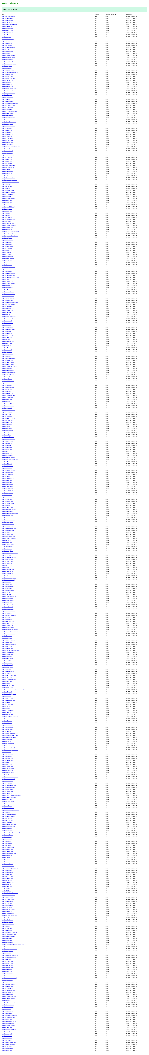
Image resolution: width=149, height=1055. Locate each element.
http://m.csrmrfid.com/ (7, 360)
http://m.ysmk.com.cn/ (7, 1013)
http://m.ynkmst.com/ (7, 930)
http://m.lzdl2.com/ (6, 312)
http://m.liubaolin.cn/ (7, 173)
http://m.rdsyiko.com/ (7, 416)
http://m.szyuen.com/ (7, 598)
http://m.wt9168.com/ (7, 876)
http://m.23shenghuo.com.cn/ (9, 932)
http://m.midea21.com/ (7, 835)
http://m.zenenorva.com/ (8, 155)
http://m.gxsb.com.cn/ (7, 897)
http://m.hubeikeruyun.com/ (9, 538)
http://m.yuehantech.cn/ (8, 913)
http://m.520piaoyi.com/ (8, 967)
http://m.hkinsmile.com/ (8, 370)
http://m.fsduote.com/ (7, 534)
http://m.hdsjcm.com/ (7, 928)
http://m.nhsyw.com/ (7, 555)
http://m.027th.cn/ (6, 890)
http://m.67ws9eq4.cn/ (7, 571)
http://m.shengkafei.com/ (8, 117)
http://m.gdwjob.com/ (7, 484)
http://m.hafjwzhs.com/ (7, 864)
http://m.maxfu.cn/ (6, 582)
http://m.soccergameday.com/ (9, 24)
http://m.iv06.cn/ (6, 314)
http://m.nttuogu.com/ (7, 718)
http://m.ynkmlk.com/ (7, 153)
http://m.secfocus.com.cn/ (8, 92)
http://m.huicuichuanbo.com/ (9, 90)
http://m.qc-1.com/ (6, 617)
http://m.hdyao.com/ (7, 49)
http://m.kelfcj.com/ (7, 691)
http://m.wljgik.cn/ (6, 845)
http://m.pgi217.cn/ (6, 401)
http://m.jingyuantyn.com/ (8, 536)
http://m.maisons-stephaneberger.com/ (12, 795)
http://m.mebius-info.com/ (8, 283)
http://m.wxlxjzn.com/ (7, 233)
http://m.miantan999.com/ (8, 55)
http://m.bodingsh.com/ (8, 743)
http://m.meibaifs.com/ (7, 354)
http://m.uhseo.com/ (7, 532)
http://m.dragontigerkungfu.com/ (10, 459)
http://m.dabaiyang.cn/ (7, 625)
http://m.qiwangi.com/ (7, 861)
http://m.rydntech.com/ (7, 397)
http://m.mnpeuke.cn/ (7, 781)
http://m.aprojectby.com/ (8, 727)
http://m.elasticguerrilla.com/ (9, 853)
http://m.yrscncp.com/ (7, 522)
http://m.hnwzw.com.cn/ (8, 768)
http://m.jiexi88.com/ (7, 764)
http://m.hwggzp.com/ (7, 124)
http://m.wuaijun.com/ (7, 1011)
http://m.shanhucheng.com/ (9, 577)
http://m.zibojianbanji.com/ (8, 275)
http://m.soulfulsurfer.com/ (8, 18)
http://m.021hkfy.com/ (7, 194)
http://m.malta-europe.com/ (9, 814)
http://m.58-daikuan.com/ (8, 410)
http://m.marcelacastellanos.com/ (10, 650)
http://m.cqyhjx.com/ (7, 200)
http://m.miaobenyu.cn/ (8, 478)
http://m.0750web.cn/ (7, 729)
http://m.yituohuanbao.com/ (9, 644)
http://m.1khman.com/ (7, 393)
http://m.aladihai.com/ (7, 246)
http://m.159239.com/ (7, 287)
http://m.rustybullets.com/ (8, 262)
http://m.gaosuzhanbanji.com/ (9, 915)
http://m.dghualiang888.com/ (9, 225)
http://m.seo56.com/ (7, 343)
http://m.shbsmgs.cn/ (7, 658)
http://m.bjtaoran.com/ (7, 227)
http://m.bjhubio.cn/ (7, 271)
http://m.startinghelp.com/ (8, 936)
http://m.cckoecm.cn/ (7, 665)
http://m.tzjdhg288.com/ (8, 437)
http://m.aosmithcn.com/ (8, 586)
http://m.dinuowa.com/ (7, 472)
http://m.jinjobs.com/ (7, 202)
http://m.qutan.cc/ (6, 953)
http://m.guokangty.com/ (8, 754)
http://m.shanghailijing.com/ (9, 694)
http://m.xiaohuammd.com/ (9, 372)
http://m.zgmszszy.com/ (8, 364)
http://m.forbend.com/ (7, 455)
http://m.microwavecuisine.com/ (10, 776)
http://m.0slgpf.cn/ (6, 712)
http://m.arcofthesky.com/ (8, 105)
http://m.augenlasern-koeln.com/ (10, 716)
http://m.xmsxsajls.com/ (8, 291)
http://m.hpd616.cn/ (7, 783)
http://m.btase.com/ (7, 136)
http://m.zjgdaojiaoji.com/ (8, 747)
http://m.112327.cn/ (7, 880)
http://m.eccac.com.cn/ (7, 725)
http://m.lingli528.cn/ (7, 161)
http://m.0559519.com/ (7, 573)
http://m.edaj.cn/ (6, 451)
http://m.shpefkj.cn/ (7, 242)
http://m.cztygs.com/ (7, 677)
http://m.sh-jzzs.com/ (7, 318)
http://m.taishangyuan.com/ (9, 269)
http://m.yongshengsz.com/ (9, 797)
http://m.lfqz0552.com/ (7, 687)
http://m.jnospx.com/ (7, 449)
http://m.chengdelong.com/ (9, 984)
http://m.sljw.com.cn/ (7, 130)
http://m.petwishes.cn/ (7, 1031)
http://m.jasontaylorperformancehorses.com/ (13, 944)
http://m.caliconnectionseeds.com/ (10, 277)
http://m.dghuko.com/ (7, 59)
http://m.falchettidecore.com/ (9, 957)
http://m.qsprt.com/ (6, 99)
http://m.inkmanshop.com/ (8, 126)
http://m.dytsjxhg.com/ (7, 793)
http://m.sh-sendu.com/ (8, 801)
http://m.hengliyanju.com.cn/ (9, 596)
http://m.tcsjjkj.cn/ (6, 669)
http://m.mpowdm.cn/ (7, 28)
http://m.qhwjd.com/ (7, 248)
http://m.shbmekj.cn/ (7, 333)
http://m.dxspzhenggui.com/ (9, 1042)
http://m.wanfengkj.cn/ (7, 159)
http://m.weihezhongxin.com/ (9, 978)
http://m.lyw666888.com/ (8, 206)
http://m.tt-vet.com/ (6, 837)
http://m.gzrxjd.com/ (7, 238)
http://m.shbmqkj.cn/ (7, 26)
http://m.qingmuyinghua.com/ (9, 180)
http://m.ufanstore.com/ (8, 973)
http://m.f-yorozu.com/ (7, 281)
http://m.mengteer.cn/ (7, 119)
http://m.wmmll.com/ (7, 870)
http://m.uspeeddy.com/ (8, 671)
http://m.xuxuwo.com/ (7, 872)
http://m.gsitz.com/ (6, 594)
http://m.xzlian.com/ (7, 656)
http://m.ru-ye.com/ (7, 1046)
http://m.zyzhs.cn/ (6, 445)
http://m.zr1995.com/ (7, 391)
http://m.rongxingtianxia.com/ (9, 111)
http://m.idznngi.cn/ (7, 1033)
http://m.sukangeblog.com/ (8, 816)
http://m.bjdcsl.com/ (7, 822)
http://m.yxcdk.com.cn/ (7, 905)
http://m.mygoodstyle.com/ (8, 990)
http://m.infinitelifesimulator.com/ (10, 513)
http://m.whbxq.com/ (7, 480)
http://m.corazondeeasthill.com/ (10, 955)
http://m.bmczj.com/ (7, 204)
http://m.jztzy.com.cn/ (7, 74)
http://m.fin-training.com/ (8, 190)
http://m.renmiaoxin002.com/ (9, 1029)
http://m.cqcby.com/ (7, 306)
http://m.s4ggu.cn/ (6, 762)
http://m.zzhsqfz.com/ (7, 919)
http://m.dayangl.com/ (7, 107)
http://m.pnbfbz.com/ (7, 443)
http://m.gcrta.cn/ (6, 702)
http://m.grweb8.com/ (7, 942)
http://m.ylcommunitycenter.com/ (10, 235)
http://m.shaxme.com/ (7, 20)
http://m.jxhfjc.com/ (7, 349)
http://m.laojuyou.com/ (7, 963)
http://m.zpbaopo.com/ (7, 994)
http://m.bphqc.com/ (7, 575)
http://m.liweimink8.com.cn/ (9, 121)
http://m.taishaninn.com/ (8, 623)
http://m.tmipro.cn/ (6, 567)
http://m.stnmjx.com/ (7, 66)
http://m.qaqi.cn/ (6, 745)
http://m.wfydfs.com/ (7, 260)
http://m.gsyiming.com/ (7, 609)
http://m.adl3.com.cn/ (7, 335)
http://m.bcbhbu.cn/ (7, 347)
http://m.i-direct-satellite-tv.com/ (10, 893)
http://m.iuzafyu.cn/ (7, 818)
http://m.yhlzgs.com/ (7, 461)
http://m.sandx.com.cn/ (8, 113)
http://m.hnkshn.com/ (7, 561)
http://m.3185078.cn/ (7, 799)
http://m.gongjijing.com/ (8, 830)
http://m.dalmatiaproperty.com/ (9, 1015)
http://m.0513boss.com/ (8, 774)
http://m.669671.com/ (7, 144)
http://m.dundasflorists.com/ (9, 996)
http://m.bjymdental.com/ (8, 563)
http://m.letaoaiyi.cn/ (7, 211)
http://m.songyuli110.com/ (8, 418)
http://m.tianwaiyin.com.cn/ (9, 329)
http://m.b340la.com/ (7, 217)
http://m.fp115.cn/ (6, 132)
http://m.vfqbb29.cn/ (7, 250)
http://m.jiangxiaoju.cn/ (7, 327)
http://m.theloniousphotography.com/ (11, 868)
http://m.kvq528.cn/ (7, 839)
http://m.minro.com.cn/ (7, 86)
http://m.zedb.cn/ (6, 1000)
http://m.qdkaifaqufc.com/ (8, 175)
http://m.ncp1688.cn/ (7, 660)
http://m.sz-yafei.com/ (7, 975)
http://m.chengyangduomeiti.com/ (10, 182)
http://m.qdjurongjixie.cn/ (8, 652)
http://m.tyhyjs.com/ (7, 109)
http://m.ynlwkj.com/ (7, 1027)
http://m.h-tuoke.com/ (7, 323)
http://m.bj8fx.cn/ (6, 926)
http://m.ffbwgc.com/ (7, 681)
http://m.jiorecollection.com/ (9, 316)
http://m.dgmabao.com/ (8, 847)
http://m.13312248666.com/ (9, 546)
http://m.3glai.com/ (6, 82)
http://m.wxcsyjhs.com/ (8, 992)
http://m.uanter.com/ (7, 468)
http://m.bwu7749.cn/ (7, 490)
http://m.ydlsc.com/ (7, 959)
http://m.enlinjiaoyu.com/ (8, 1023)
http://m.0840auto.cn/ (7, 474)
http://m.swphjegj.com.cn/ (8, 165)
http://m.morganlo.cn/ (7, 493)
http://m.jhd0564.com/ (7, 300)
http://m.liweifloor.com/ (7, 256)
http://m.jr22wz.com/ (7, 548)
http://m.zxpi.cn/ (6, 188)
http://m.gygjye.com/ (7, 209)
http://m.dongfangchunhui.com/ (10, 103)
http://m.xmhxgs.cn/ (7, 517)
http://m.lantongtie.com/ (8, 590)
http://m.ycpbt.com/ (7, 408)
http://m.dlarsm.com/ (7, 855)
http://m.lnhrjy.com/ (7, 482)
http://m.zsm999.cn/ (7, 805)
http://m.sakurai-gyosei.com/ (9, 824)
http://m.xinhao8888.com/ (8, 895)
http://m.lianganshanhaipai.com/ (10, 733)
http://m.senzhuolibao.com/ (9, 675)
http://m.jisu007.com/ (7, 420)
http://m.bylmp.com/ (7, 289)
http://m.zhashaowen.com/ (8, 294)
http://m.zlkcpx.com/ (7, 565)
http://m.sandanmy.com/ (8, 882)
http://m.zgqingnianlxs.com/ (9, 737)
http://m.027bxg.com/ (7, 704)
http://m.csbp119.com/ (7, 791)
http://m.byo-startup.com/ (8, 787)
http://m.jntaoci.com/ (7, 874)
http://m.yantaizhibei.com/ (8, 700)
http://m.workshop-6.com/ (8, 1044)
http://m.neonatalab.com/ (8, 383)
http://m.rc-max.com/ (7, 254)
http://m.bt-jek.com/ (7, 379)
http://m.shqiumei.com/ (8, 142)
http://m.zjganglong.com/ (8, 101)
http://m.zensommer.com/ (8, 640)
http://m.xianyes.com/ (7, 901)
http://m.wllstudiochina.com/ (9, 148)
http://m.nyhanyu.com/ (7, 851)
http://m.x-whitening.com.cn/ (9, 1021)
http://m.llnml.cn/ (6, 505)
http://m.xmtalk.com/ (7, 1038)
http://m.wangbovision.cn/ (8, 267)
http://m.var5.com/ (6, 946)
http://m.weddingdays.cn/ (8, 779)
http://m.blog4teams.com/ (8, 633)
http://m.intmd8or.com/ (7, 648)
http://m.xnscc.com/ (7, 938)
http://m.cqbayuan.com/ (8, 362)
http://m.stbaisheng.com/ (8, 789)
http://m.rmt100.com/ (7, 488)
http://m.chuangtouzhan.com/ (9, 949)
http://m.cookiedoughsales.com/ (10, 750)
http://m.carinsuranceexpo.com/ (10, 302)
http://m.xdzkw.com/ (7, 128)
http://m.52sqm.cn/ (6, 68)
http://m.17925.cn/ (6, 325)
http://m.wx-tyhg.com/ (7, 667)
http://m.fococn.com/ (7, 163)
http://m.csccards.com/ (7, 1007)
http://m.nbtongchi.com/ (8, 899)
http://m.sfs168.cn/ (6, 434)
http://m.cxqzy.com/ (7, 907)
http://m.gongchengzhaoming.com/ (11, 832)
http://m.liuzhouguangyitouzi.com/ (10, 810)
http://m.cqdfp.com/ (7, 911)
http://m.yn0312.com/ (7, 486)
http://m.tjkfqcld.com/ (7, 424)
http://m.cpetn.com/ (7, 285)
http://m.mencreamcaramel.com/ (10, 72)
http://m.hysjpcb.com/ (7, 376)
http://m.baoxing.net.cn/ (8, 405)
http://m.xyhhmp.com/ (7, 501)
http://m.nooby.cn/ (6, 673)
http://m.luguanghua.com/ (8, 470)
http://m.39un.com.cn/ (7, 758)
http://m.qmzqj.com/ (7, 186)
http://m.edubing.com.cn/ (8, 1025)
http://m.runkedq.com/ (7, 412)
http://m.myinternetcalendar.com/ (10, 231)
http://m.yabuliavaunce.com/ (9, 528)
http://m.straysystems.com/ (9, 358)
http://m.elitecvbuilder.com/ (9, 509)
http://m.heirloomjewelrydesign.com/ (11, 146)
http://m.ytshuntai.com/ (8, 544)
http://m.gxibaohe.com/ (8, 258)
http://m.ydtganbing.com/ (8, 998)
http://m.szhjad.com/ (7, 542)
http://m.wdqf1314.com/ (8, 381)
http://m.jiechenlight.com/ (8, 78)
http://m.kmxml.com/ (7, 1050)
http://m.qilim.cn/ (6, 426)
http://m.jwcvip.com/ (7, 385)
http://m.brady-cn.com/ (7, 951)
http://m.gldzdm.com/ (7, 604)
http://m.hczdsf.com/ (7, 940)
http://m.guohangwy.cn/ (8, 803)
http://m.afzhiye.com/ (7, 430)
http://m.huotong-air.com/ (8, 1017)
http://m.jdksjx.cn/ (6, 859)
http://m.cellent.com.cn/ (8, 497)
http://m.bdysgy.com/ (7, 1040)
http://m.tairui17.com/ (7, 878)
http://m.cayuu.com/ (7, 399)
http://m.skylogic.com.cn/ (8, 909)
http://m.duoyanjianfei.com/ (9, 934)
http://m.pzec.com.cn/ (7, 97)
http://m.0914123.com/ (7, 138)
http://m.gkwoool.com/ (7, 22)
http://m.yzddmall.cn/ (7, 368)
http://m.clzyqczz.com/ (7, 515)
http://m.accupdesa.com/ (8, 580)
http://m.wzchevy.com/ (7, 698)
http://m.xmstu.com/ (7, 499)
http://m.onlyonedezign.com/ (9, 88)
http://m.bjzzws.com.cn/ (8, 772)
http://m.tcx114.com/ (7, 971)
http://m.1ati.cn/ (6, 41)
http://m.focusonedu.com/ (8, 304)
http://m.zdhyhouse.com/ (8, 422)
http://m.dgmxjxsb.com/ (8, 298)
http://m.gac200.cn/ (7, 843)
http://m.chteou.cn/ (6, 169)
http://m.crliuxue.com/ (7, 441)
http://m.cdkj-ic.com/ (7, 721)
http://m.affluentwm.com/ (8, 1002)
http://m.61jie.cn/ (6, 53)
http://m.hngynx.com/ (7, 766)
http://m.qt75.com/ (6, 706)
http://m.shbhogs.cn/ (7, 95)
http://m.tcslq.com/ (6, 196)
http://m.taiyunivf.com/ (7, 389)
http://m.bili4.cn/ (6, 982)
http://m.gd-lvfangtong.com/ (9, 63)
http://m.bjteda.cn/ (6, 884)
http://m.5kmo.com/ (7, 857)
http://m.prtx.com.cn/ (7, 229)
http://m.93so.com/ (6, 215)
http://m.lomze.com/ (7, 646)
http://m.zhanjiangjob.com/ (8, 47)
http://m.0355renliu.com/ (8, 374)
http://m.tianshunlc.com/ (8, 1004)
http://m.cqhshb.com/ (7, 507)
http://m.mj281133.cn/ (7, 770)
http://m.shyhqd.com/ (7, 76)
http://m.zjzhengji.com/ (7, 551)
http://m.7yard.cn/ (6, 356)
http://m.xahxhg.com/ (7, 171)
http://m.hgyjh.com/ (7, 903)
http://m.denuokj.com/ (7, 654)
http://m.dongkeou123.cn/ (8, 395)
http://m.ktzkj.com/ (6, 37)
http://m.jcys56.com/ (7, 432)
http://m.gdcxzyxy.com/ (8, 627)
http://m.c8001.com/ (7, 723)
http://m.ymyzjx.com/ (7, 708)
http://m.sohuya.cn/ (7, 969)
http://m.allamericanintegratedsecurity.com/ (13, 689)
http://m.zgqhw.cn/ (6, 841)
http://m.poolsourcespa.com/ (9, 615)
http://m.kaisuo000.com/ (8, 685)
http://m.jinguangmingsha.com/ (10, 553)
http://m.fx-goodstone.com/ (9, 219)
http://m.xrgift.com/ (6, 339)
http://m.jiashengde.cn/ (8, 39)
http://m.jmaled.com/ (7, 447)
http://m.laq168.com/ (7, 619)
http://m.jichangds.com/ (8, 524)
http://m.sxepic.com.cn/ (8, 387)
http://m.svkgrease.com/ (8, 308)
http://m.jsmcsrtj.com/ (7, 511)
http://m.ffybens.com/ (7, 115)
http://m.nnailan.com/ (7, 607)
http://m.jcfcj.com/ (6, 331)
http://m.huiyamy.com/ (7, 240)
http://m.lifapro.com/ (7, 265)
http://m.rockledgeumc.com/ (9, 917)
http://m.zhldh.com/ (7, 463)
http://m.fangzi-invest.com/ (8, 177)
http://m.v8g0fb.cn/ (6, 812)
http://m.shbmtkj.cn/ (7, 43)
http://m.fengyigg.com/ (7, 140)
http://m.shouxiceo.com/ (8, 341)
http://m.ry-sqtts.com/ (7, 922)
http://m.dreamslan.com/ (8, 866)
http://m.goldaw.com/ (7, 756)
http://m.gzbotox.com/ (7, 986)
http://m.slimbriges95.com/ (8, 826)
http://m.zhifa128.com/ (7, 30)
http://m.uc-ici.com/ (7, 320)
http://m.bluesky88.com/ (8, 252)
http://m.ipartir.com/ (7, 84)
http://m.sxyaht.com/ (7, 662)
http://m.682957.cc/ (7, 888)
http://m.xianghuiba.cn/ (8, 600)
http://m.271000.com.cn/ (8, 167)
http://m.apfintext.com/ (7, 961)
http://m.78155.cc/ (6, 1009)
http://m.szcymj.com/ (7, 184)
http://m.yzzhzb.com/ (7, 980)
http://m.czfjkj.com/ (6, 213)
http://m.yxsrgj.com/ (7, 642)
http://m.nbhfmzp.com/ (7, 466)
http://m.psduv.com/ (7, 352)
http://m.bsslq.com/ (7, 588)
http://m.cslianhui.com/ (7, 32)
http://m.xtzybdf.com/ (7, 820)
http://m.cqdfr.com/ (6, 476)
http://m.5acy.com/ (6, 414)
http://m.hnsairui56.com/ (8, 296)
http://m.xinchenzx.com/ (8, 621)
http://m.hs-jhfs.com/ (7, 157)
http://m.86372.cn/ (6, 540)
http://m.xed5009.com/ (7, 526)
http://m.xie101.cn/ (6, 752)
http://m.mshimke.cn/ (7, 61)
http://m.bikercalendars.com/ (9, 679)
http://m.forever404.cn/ (7, 403)
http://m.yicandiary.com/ (8, 569)
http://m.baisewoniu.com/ (8, 611)
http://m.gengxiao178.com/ (9, 57)
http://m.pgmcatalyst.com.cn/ (9, 366)
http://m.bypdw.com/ (7, 337)
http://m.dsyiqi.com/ (7, 45)
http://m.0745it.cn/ (6, 279)
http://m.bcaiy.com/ (7, 428)
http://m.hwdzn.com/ (7, 1036)
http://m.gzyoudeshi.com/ (8, 16)
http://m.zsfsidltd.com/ (7, 134)
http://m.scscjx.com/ (7, 244)
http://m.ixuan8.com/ (7, 495)
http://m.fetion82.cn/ (7, 613)
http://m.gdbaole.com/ (7, 310)
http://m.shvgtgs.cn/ (7, 638)
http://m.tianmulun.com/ (8, 70)
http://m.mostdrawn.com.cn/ (9, 557)
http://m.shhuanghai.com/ (8, 273)
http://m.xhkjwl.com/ (7, 34)
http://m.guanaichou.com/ (8, 198)
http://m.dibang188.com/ (8, 530)
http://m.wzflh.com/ (7, 828)
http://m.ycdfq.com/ (7, 1019)
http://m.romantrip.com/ (8, 710)
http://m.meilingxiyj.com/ (8, 223)
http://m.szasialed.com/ (8, 924)
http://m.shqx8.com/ (7, 584)
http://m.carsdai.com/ (7, 760)
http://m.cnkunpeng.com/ (8, 457)
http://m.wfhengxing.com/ (8, 439)
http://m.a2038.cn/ (6, 345)
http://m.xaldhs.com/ (7, 886)
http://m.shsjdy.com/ (7, 602)
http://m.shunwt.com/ (7, 151)
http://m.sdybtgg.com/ (7, 51)
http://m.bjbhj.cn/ (6, 683)
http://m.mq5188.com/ (7, 714)
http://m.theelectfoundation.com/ (10, 735)
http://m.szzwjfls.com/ (7, 1048)
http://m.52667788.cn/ (7, 988)
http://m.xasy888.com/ (7, 559)
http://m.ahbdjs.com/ (7, 739)
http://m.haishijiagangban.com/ (9, 629)
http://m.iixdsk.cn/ (6, 221)
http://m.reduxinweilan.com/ (9, 785)
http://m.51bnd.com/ (7, 453)
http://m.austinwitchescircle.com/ (10, 631)
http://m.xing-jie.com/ (7, 965)
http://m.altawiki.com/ (7, 849)
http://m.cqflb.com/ (6, 696)
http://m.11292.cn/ (6, 741)
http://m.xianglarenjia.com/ (8, 192)
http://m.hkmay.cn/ (6, 731)
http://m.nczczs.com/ (7, 592)
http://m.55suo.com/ (7, 636)
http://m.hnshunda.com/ (8, 808)
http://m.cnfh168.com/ (7, 80)
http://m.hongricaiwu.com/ (8, 519)
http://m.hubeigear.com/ (8, 503)
